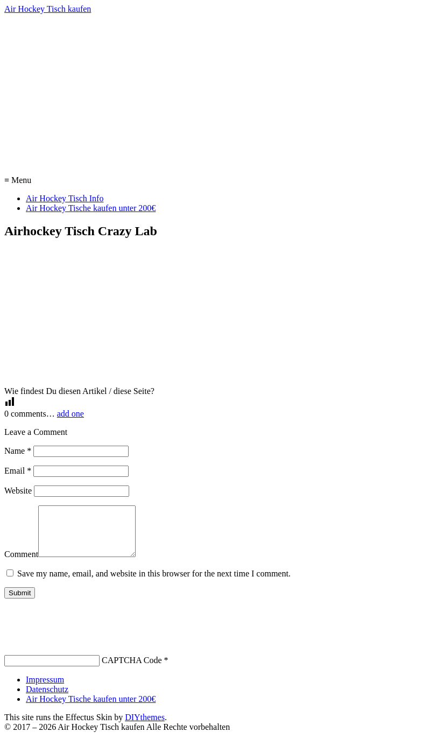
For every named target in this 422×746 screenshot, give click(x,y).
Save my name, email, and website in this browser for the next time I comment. (154, 583)
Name (17, 450)
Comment (21, 563)
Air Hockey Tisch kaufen (47, 8)
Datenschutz (47, 698)
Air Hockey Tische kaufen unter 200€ (91, 208)
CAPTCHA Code (132, 669)
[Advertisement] (211, 94)
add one (70, 413)
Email (17, 470)
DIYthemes (145, 726)
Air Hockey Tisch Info (64, 198)
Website (18, 490)
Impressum (45, 689)
